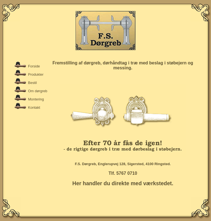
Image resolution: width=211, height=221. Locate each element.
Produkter (35, 74)
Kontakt (34, 107)
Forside (34, 66)
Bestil (32, 83)
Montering (36, 99)
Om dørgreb (37, 91)
